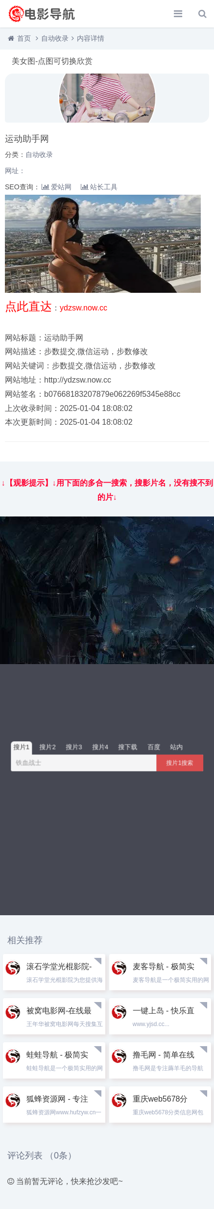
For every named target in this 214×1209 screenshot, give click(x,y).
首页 (24, 38)
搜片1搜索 (179, 762)
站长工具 (99, 187)
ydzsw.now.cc (83, 308)
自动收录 (55, 38)
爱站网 (56, 187)
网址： (15, 171)
